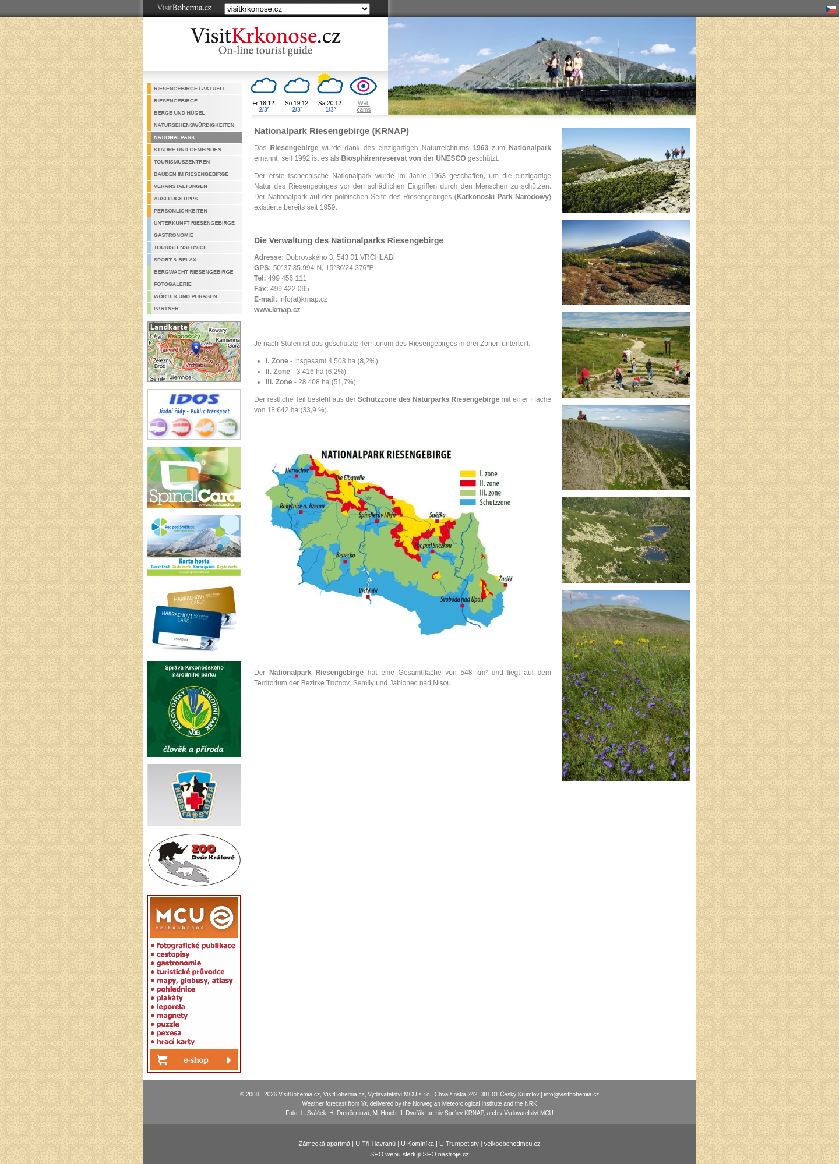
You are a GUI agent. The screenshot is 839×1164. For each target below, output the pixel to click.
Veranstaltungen (180, 186)
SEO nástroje (442, 1154)
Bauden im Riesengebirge (191, 174)
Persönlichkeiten (180, 211)
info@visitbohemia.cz (572, 1094)
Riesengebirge (176, 101)
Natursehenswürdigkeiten (194, 125)
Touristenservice (180, 247)
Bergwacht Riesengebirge (194, 272)
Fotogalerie (173, 284)
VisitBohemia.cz (344, 1094)
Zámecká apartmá (325, 1143)
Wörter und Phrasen (185, 296)
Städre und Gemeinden (187, 150)
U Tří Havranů (375, 1143)
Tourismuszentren (182, 162)
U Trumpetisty (459, 1143)
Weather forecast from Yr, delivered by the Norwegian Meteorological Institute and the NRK (419, 1104)
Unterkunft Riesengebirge (194, 223)
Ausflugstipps (176, 198)
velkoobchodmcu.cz (512, 1143)
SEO (376, 1154)
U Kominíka (417, 1143)
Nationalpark (174, 137)
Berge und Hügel (179, 113)
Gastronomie (173, 235)
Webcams (364, 106)
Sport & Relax (175, 260)
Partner (166, 309)
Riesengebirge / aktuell (190, 88)
